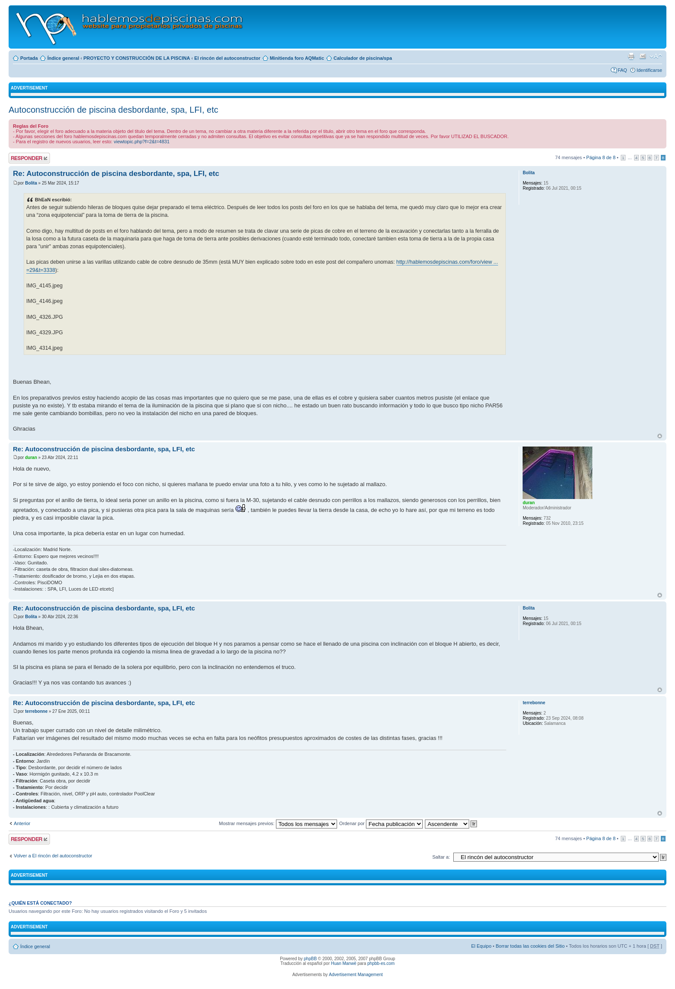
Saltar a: (441, 857)
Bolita (31, 183)
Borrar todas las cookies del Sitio (529, 946)
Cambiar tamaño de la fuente (656, 56)
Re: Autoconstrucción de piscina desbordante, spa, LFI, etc (116, 173)
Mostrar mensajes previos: (278, 823)
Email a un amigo (642, 56)
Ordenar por (381, 823)
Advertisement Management (356, 974)
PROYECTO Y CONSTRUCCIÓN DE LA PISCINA (137, 58)
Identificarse (649, 70)
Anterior (22, 823)
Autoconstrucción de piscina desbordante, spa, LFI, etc (113, 109)
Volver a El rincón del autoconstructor (53, 855)
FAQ (622, 70)
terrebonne (36, 711)
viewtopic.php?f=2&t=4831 (142, 141)
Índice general (63, 58)
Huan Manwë (343, 963)
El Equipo (481, 946)
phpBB (310, 958)
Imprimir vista (631, 56)
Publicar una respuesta (29, 158)
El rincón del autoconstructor (227, 58)
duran (31, 457)
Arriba (659, 436)
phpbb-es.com (380, 963)
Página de (601, 157)
